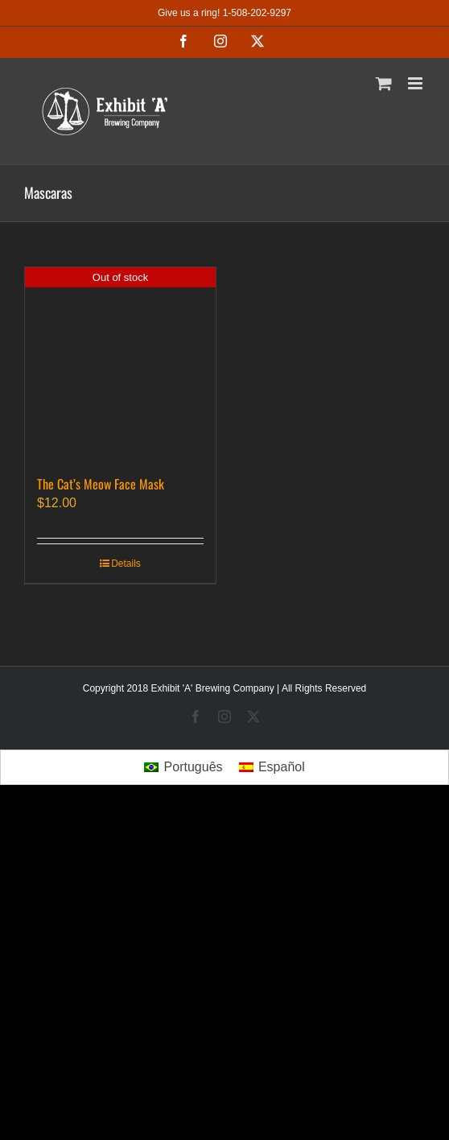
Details (126, 563)
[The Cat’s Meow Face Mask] (120, 362)
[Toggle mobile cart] (384, 83)
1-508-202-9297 (257, 13)
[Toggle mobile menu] (416, 83)
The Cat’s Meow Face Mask (100, 484)
